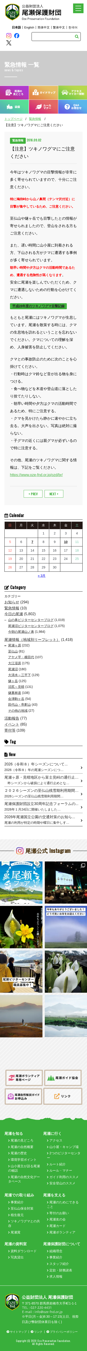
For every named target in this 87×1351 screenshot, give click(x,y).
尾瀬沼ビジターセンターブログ (31, 626)
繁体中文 (59, 27)
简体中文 (44, 27)
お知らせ (11, 602)
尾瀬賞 (14, 1232)
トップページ (13, 119)
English (29, 27)
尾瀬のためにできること (63, 1204)
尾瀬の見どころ (20, 1140)
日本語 (16, 27)
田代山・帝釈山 (19, 704)
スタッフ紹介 (58, 1264)
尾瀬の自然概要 (20, 1147)
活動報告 (11, 718)
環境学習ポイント (22, 1159)
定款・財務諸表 (59, 1270)
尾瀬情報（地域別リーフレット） (32, 640)
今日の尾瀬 (13, 614)
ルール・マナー (59, 1170)
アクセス (54, 1140)
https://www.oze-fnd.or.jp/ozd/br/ (36, 475)
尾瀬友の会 (56, 1219)
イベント (11, 724)
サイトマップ (16, 1331)
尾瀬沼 (13, 669)
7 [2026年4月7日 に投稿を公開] (32, 542)
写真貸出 (16, 1257)
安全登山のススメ (61, 1183)
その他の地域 (18, 710)
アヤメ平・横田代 (21, 657)
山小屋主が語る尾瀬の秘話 (24, 1168)
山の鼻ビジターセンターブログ (31, 620)
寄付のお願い (58, 1213)
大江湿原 (14, 663)
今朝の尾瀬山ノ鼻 (21, 631)
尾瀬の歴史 (17, 1153)
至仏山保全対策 (20, 1208)
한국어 (72, 27)
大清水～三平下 (19, 675)
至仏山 (13, 651)
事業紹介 (16, 1202)
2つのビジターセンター (64, 1155)
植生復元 (16, 1215)
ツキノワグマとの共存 (24, 1223)
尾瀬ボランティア (61, 1232)
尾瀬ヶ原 (14, 645)
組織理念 (54, 1251)
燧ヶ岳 (13, 681)
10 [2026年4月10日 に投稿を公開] (66, 542)
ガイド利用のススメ (63, 1177)
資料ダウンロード (22, 1251)
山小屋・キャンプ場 (63, 1147)
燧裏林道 (14, 693)
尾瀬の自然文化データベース (24, 1179)
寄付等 (10, 730)
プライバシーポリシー (62, 1331)
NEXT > (53, 493)
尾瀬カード (56, 1226)
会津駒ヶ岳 (16, 699)
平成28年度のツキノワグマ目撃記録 (38, 306)
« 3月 (41, 575)
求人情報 (54, 1276)
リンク (36, 1331)
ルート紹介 (56, 1164)
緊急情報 (35, 119)
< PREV (33, 493)
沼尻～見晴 (16, 687)
